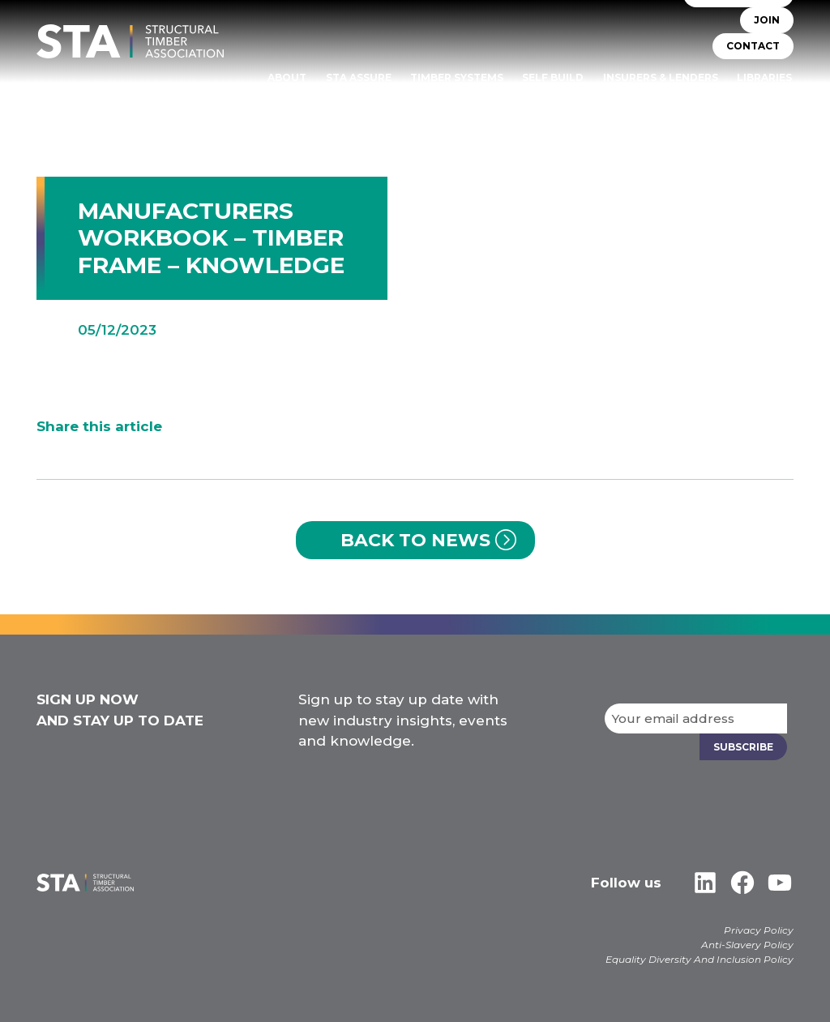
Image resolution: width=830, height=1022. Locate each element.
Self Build (553, 77)
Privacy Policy (759, 930)
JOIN (767, 21)
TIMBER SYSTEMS (457, 77)
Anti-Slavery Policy (747, 945)
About (289, 77)
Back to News (415, 540)
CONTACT (753, 47)
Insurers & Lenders (660, 77)
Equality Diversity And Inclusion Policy (699, 959)
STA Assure (360, 77)
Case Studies (755, 100)
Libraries (765, 77)
